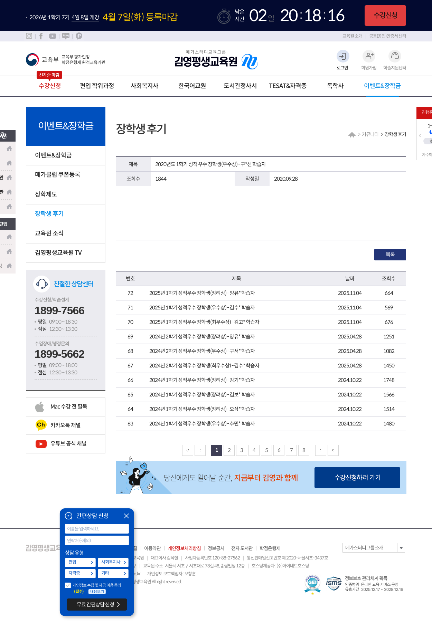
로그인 (342, 68)
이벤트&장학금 (382, 86)
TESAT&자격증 (288, 86)
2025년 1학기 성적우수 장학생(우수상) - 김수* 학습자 (202, 307)
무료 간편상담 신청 (95, 604)
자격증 (74, 573)
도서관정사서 (240, 86)
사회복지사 (144, 86)
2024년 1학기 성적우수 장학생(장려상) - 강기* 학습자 (202, 380)
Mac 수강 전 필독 (68, 406)
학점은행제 (270, 548)
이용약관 (152, 548)
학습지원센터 (394, 68)
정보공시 (216, 548)
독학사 (335, 86)
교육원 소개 (352, 36)
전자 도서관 (242, 548)
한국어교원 (192, 86)
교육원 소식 (49, 233)
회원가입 (368, 68)
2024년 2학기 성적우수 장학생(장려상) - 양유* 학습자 (202, 336)
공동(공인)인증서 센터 (387, 36)
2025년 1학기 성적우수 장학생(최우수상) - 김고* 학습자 (204, 322)
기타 (105, 573)
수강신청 (385, 15)
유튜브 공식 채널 (68, 443)
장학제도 (46, 194)
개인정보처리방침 (184, 548)
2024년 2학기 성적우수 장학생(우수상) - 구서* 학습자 (202, 351)
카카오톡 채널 (65, 425)
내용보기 (97, 591)
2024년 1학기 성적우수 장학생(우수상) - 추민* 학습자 (202, 423)
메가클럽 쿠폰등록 (57, 175)
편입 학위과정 (97, 86)
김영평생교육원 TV (58, 253)
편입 (72, 562)
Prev (420, 136)
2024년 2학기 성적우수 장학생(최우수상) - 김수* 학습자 (204, 365)
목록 (390, 254)
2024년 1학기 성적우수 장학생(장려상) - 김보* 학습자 (202, 394)
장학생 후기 (49, 214)
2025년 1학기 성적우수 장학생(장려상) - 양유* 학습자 (202, 293)
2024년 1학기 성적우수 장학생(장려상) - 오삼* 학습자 (202, 409)
